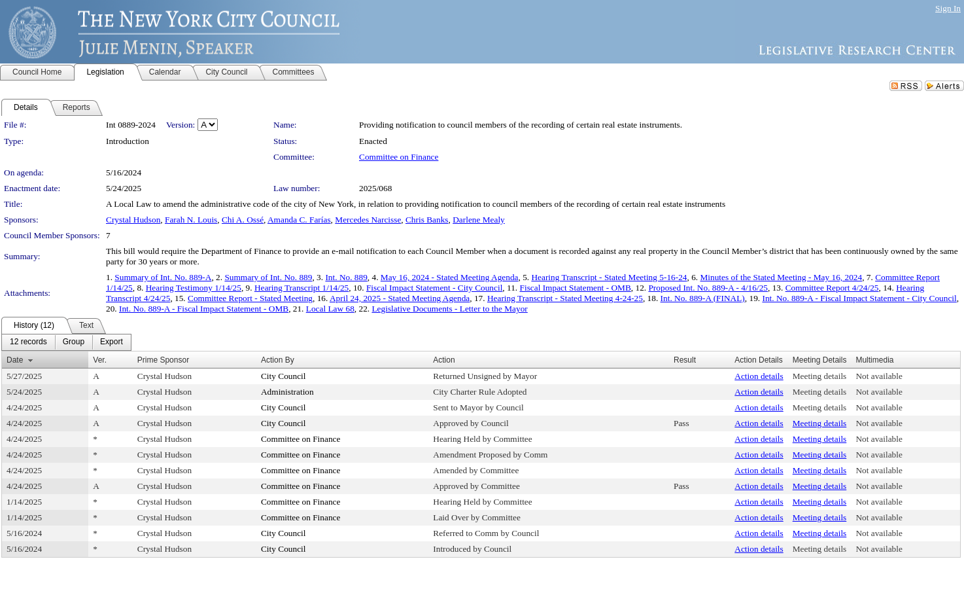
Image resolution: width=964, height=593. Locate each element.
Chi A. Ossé (243, 220)
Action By (277, 360)
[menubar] (66, 342)
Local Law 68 (330, 309)
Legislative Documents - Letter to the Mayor (449, 309)
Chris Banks (427, 220)
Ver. (100, 360)
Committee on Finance (398, 157)
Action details (758, 376)
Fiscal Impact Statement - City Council (434, 288)
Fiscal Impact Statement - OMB (575, 288)
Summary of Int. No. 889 (268, 277)
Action (444, 360)
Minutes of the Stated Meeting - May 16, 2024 (781, 277)
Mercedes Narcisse (368, 220)
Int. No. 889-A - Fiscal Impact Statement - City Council (859, 298)
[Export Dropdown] (111, 342)
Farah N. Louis (191, 220)
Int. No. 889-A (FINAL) (703, 298)
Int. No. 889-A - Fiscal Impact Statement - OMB (203, 309)
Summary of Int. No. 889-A (162, 277)
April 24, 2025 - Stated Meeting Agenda (400, 298)
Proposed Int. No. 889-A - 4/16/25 (708, 288)
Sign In (948, 8)
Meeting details (820, 376)
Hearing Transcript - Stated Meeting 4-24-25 (565, 298)
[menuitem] (28, 342)
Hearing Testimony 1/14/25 (193, 288)
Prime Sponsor (163, 360)
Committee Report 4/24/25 (832, 288)
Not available (878, 376)
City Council (283, 376)
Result (685, 360)
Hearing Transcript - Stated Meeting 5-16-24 (609, 277)
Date (15, 360)
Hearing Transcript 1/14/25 (301, 288)
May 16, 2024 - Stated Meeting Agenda (450, 277)
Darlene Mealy (479, 220)
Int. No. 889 (346, 277)
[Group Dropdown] (73, 342)
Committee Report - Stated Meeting (250, 298)
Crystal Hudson (133, 220)
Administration (287, 392)
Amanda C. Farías (299, 220)
